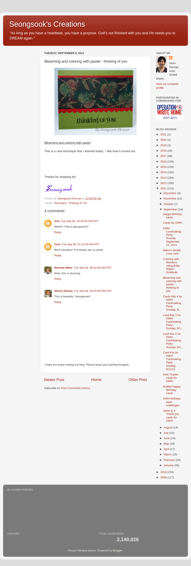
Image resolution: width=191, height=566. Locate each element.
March (168, 454)
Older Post (138, 379)
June (167, 438)
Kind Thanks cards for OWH (170, 378)
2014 (163, 172)
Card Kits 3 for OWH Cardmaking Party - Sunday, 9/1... (173, 322)
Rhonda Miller (63, 267)
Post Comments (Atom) (75, 388)
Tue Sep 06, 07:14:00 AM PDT (80, 244)
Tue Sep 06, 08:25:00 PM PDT (93, 290)
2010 (163, 472)
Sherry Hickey (63, 290)
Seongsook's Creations (47, 24)
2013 (163, 177)
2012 (163, 183)
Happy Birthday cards (172, 216)
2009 (163, 477)
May (167, 443)
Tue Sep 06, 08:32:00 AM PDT (92, 267)
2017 (163, 156)
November (170, 198)
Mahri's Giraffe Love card (172, 252)
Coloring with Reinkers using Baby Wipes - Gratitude (171, 266)
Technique (60, 203)
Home (96, 379)
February (170, 459)
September (171, 209)
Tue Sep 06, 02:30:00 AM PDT (79, 221)
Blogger (117, 550)
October (169, 204)
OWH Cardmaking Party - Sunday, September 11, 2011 (172, 236)
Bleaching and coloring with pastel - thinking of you (172, 284)
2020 (163, 139)
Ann (57, 221)
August (168, 427)
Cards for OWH (172, 222)
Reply (57, 232)
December (170, 193)
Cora (57, 244)
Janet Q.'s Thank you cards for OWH (171, 415)
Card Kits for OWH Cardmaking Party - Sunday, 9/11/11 (172, 361)
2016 (163, 161)
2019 (163, 145)
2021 (163, 134)
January (169, 465)
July (166, 432)
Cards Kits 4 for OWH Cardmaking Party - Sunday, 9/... (172, 303)
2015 (163, 166)
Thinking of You (77, 203)
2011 (163, 188)
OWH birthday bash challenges (172, 402)
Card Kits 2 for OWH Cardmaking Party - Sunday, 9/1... (173, 340)
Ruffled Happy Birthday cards (172, 390)
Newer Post (54, 379)
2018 (163, 150)
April (167, 449)
